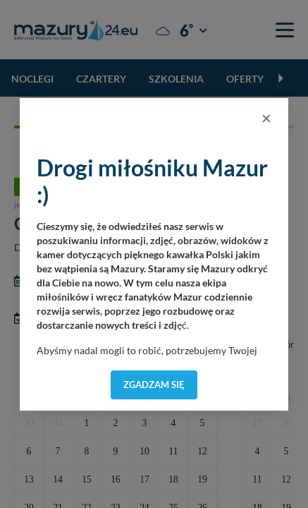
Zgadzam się (154, 384)
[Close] (266, 118)
